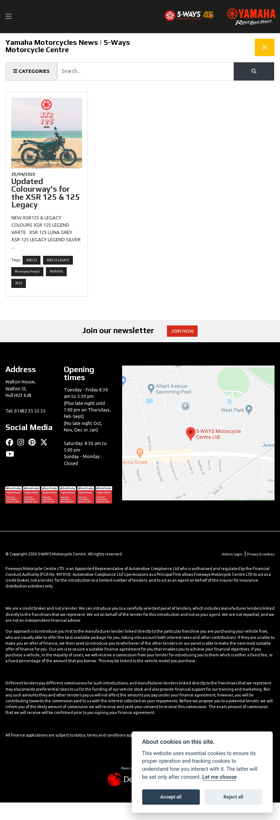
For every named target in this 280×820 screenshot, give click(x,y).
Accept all (171, 797)
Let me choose (219, 777)
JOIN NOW (185, 348)
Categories (32, 71)
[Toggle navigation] (12, 16)
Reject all (233, 797)
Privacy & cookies (259, 571)
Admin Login (228, 571)
